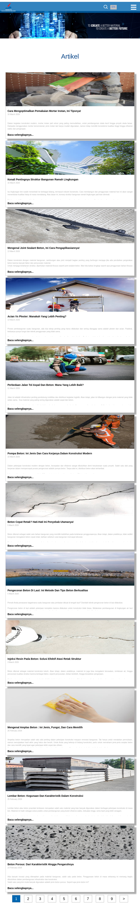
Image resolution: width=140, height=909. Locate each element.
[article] (70, 112)
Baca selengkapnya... (21, 134)
